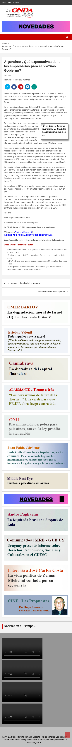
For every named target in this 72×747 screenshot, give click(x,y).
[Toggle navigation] (5, 37)
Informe (8, 75)
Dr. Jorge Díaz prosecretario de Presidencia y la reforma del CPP (35, 266)
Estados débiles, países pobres (51, 291)
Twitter (40, 227)
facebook (49, 227)
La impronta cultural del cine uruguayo (24, 283)
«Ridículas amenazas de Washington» (24, 269)
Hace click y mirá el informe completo (21, 222)
